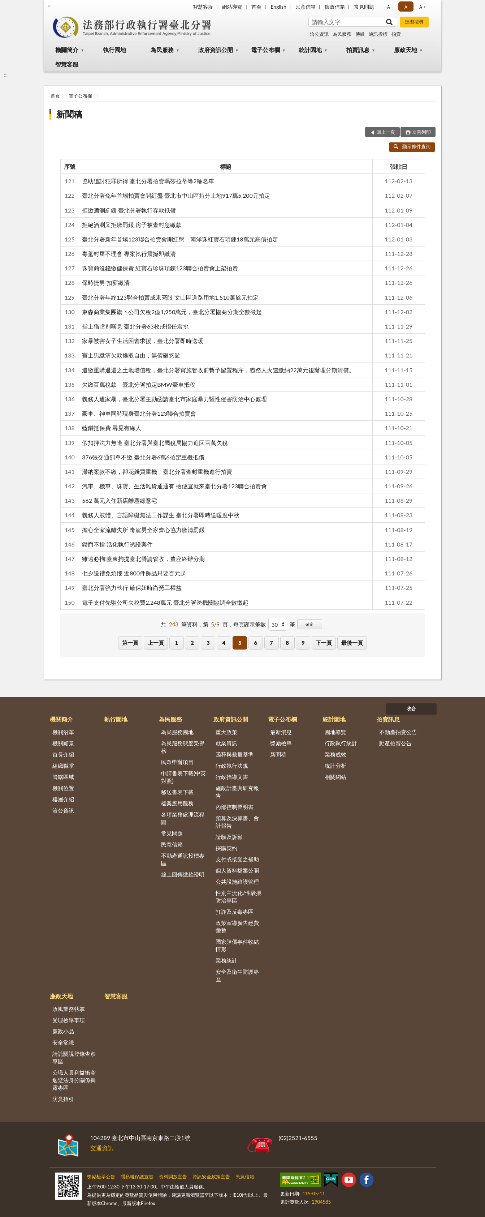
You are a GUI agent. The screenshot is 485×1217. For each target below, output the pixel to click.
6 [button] (255, 642)
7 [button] (271, 642)
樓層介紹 (63, 799)
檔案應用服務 (177, 803)
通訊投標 (378, 34)
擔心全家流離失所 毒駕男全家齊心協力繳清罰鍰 (143, 529)
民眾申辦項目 (177, 762)
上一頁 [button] (156, 642)
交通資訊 (101, 1147)
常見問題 (364, 7)
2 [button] (192, 642)
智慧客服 (203, 7)
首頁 (256, 7)
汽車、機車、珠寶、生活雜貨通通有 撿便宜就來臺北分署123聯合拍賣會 (174, 486)
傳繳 (360, 34)
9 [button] (303, 642)
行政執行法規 (232, 765)
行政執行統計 (341, 743)
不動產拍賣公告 (398, 732)
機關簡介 (66, 49)
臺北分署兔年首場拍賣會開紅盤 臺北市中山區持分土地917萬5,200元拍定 (176, 195)
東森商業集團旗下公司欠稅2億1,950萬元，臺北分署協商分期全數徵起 (172, 311)
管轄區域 (63, 777)
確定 (309, 624)
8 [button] (287, 642)
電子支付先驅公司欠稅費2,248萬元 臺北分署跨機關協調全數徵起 (165, 602)
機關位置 (63, 788)
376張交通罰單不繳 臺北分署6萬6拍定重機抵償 (143, 457)
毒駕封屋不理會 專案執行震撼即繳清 (129, 253)
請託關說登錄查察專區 (74, 1057)
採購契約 (226, 848)
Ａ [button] (405, 7)
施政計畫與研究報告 (237, 792)
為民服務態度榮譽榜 (182, 747)
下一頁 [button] (324, 642)
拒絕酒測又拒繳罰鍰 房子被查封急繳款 (132, 224)
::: (50, 5)
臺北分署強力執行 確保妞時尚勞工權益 (132, 587)
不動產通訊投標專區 (182, 859)
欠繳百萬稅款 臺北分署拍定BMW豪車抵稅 (138, 384)
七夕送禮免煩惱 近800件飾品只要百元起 (134, 573)
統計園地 (310, 49)
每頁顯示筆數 (249, 624)
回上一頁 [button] (385, 132)
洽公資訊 (319, 34)
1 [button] (176, 642)
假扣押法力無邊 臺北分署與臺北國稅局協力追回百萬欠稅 (155, 442)
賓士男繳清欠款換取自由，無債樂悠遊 (131, 355)
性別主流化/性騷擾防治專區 (238, 897)
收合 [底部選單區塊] (411, 708)
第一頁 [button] (130, 642)
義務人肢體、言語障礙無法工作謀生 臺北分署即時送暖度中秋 (160, 514)
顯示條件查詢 (412, 146)
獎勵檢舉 (281, 743)
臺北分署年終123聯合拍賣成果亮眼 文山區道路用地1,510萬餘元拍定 (170, 297)
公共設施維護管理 (237, 881)
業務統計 (226, 960)
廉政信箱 (335, 7)
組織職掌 (63, 765)
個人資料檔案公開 (237, 870)
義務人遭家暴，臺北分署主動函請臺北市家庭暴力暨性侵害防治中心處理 (174, 398)
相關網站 (335, 777)
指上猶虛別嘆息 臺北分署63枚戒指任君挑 (135, 326)
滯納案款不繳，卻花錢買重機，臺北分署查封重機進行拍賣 (157, 471)
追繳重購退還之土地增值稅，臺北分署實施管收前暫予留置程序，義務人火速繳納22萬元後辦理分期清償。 (218, 370)
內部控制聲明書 (235, 807)
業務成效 (335, 754)
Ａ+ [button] (422, 7)
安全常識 (63, 1042)
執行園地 (114, 49)
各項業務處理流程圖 (182, 818)
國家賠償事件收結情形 (237, 945)
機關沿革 (63, 732)
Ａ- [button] (389, 7)
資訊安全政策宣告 (211, 1176)
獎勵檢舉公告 (101, 1176)
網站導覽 (232, 7)
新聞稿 (69, 114)
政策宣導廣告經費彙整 (237, 927)
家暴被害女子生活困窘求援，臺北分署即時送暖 (142, 340)
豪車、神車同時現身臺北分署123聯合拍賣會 (139, 413)
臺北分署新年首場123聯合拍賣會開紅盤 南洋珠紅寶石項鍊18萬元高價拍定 (180, 239)
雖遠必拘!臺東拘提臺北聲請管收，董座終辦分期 (143, 558)
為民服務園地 (177, 732)
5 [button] (240, 642)
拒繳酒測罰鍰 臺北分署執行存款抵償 (129, 210)
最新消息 (281, 732)
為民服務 (342, 34)
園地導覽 (335, 732)
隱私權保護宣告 (137, 1176)
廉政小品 (63, 1031)
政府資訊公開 (215, 49)
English (278, 7)
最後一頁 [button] (352, 642)
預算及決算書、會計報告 (237, 822)
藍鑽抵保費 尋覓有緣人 (111, 427)
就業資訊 (226, 743)
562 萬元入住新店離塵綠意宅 (119, 500)
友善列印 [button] (421, 132)
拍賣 (396, 34)
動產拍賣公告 (395, 743)
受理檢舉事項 (68, 1020)
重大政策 (226, 732)
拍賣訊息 (357, 49)
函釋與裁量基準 (235, 754)
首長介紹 (63, 754)
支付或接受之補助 (237, 859)
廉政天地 (405, 49)
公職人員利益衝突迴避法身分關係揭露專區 (74, 1080)
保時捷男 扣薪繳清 (106, 282)
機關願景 (63, 743)
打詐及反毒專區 (235, 911)
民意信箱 (305, 7)
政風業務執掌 (68, 1009)
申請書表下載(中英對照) (183, 777)
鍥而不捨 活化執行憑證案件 (117, 544)
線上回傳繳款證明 (182, 874)
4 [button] (224, 642)
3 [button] (208, 642)
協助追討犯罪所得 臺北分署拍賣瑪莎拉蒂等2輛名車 (148, 180)
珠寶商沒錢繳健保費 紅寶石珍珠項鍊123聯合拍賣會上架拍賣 (160, 268)
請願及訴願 (229, 837)
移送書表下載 (177, 792)
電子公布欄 (265, 49)
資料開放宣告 (173, 1176)
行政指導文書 (232, 777)
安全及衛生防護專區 (237, 975)
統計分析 (335, 765)
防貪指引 (63, 1099)
